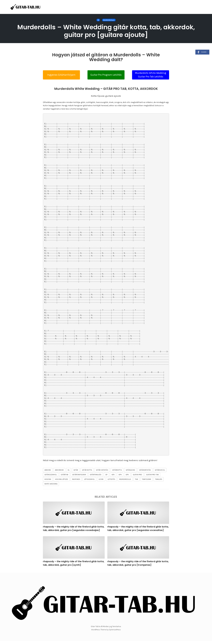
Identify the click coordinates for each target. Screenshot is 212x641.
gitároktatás (145, 470)
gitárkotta (117, 470)
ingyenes (76, 479)
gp (106, 475)
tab (136, 479)
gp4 (120, 475)
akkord (47, 470)
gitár (76, 470)
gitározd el (160, 470)
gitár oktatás (102, 470)
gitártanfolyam (79, 475)
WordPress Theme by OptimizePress (106, 630)
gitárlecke (130, 470)
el (68, 470)
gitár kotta (87, 470)
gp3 (113, 475)
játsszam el (89, 479)
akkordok (59, 470)
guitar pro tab (152, 475)
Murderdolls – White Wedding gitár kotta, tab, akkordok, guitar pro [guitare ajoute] (106, 31)
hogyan (47, 479)
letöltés (111, 479)
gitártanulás (95, 475)
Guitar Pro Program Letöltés (106, 74)
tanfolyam (146, 479)
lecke (101, 479)
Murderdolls (109, 20)
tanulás (158, 479)
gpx (127, 475)
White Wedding (51, 484)
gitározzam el (50, 475)
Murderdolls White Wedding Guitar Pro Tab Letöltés (150, 74)
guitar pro (137, 475)
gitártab (64, 475)
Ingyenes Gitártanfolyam (61, 74)
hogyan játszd (61, 479)
